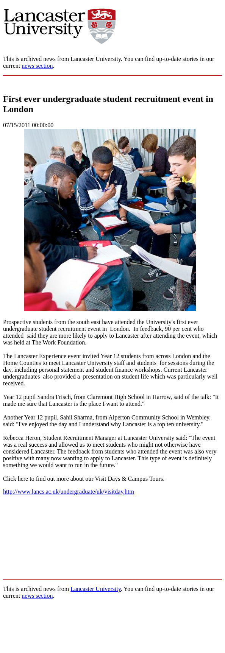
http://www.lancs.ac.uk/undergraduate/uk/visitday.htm (68, 491)
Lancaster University (95, 589)
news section (37, 65)
